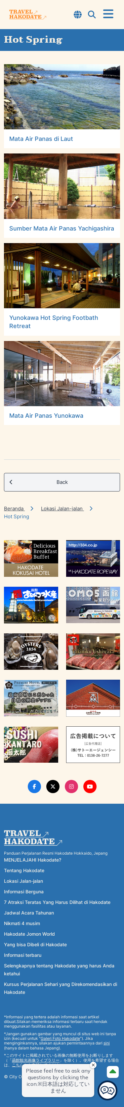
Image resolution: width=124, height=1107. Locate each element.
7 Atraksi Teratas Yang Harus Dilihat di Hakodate (57, 902)
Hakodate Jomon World (29, 934)
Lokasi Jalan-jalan (62, 508)
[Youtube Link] (90, 786)
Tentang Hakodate (24, 870)
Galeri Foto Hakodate (60, 1038)
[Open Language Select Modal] (78, 15)
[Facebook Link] (34, 786)
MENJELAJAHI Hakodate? (32, 860)
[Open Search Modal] (92, 15)
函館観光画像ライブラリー (36, 1060)
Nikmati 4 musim (22, 923)
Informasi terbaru (22, 955)
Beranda (14, 508)
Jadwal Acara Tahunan (29, 912)
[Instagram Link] (71, 786)
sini (106, 1043)
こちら (18, 1064)
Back (39, 482)
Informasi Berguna (24, 891)
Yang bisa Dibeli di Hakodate (35, 944)
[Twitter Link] (53, 786)
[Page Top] (113, 1072)
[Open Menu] (108, 14)
